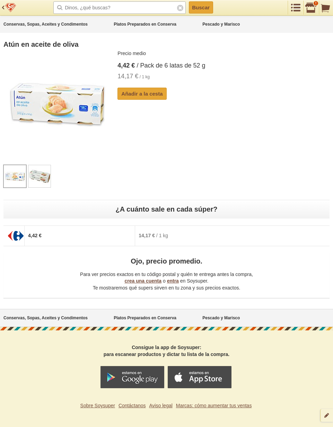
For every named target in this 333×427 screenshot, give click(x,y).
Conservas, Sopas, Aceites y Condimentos (45, 24)
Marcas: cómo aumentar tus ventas (214, 405)
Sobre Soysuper (97, 405)
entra (173, 281)
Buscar (201, 7)
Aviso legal (160, 405)
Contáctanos (132, 405)
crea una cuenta (142, 281)
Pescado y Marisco (221, 24)
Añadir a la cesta (142, 94)
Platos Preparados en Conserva (145, 24)
